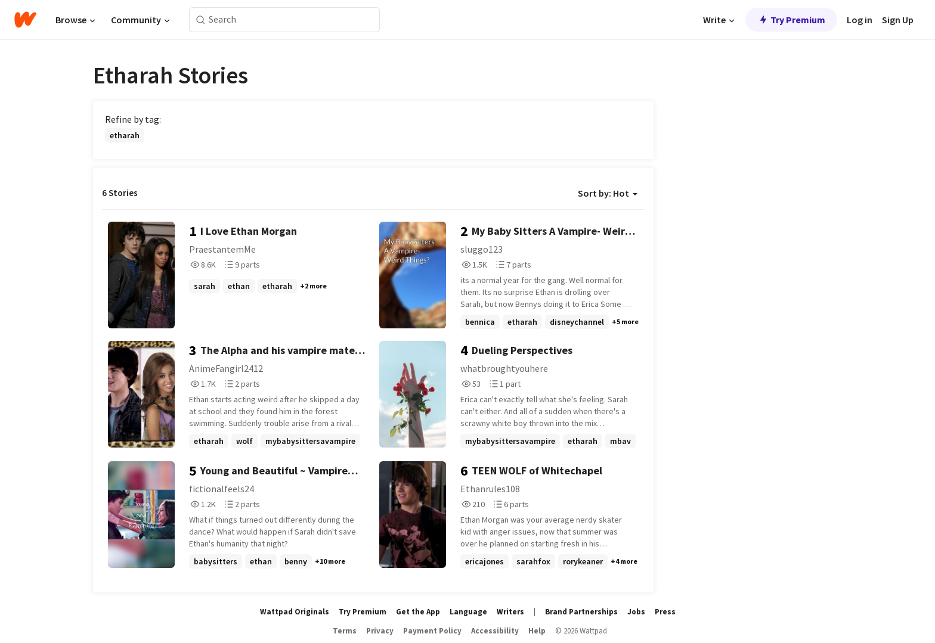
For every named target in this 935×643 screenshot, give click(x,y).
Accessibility (495, 631)
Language (468, 612)
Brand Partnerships (581, 612)
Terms (345, 631)
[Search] (200, 20)
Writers (510, 612)
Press (665, 612)
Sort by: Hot (607, 193)
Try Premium (791, 20)
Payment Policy (432, 631)
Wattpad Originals (294, 612)
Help (537, 631)
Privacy (380, 631)
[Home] (25, 19)
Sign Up (898, 20)
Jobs (636, 612)
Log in (859, 20)
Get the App (418, 612)
